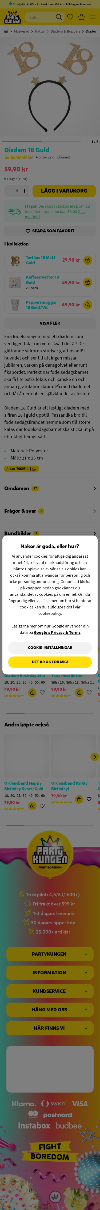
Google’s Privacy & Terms (57, 632)
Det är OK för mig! (50, 662)
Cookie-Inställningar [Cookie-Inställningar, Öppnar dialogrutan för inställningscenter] (50, 647)
